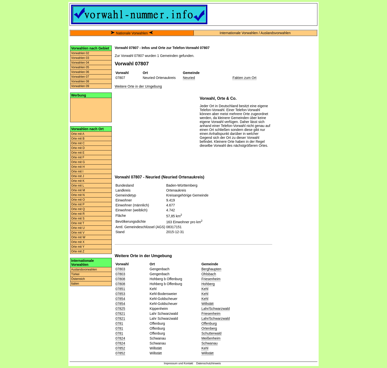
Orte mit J (77, 176)
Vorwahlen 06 (80, 72)
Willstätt (207, 304)
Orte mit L (77, 185)
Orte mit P (77, 204)
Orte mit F (77, 157)
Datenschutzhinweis (208, 363)
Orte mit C (78, 143)
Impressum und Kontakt (178, 363)
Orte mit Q (78, 209)
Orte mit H (78, 167)
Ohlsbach (208, 274)
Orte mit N (78, 195)
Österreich (78, 279)
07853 (120, 294)
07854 (120, 299)
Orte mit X (77, 242)
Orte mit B (77, 138)
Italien (75, 283)
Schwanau (209, 343)
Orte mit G (78, 162)
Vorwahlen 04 (80, 62)
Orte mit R (78, 214)
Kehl (204, 289)
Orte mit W (78, 237)
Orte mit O (78, 199)
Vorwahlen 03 (80, 58)
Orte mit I (77, 171)
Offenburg (209, 323)
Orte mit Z (77, 251)
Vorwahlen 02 (80, 53)
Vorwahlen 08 (80, 81)
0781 (119, 323)
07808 (120, 279)
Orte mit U (78, 228)
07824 (120, 338)
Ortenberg (209, 328)
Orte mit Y (77, 246)
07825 (120, 309)
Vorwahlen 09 (80, 86)
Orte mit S (77, 218)
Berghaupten (211, 269)
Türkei (75, 274)
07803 (120, 269)
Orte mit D (78, 148)
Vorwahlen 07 (80, 76)
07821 (120, 314)
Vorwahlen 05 (80, 67)
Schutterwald (211, 333)
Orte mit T (77, 223)
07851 (120, 289)
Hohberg (208, 284)
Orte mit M (78, 190)
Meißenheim (211, 338)
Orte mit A (77, 134)
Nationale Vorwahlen (132, 33)
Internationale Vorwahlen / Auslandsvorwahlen (255, 33)
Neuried (189, 78)
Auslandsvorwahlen (84, 269)
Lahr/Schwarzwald (215, 309)
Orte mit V (77, 232)
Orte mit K (77, 181)
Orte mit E (77, 152)
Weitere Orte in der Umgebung (138, 86)
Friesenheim (211, 279)
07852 (120, 348)
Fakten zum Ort (244, 78)
